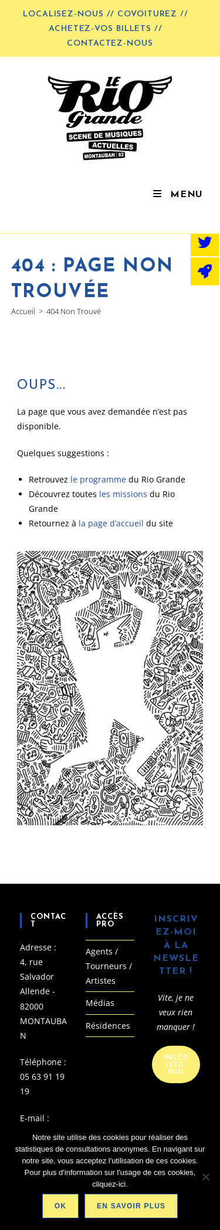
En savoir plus (131, 1206)
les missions (123, 493)
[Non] (205, 1177)
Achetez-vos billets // (106, 29)
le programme (99, 479)
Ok (60, 1206)
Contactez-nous (110, 43)
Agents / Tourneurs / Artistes (109, 966)
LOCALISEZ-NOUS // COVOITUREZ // (105, 14)
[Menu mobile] (177, 194)
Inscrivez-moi (176, 1064)
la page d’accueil (111, 523)
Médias (100, 1002)
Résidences (108, 1025)
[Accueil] (23, 311)
